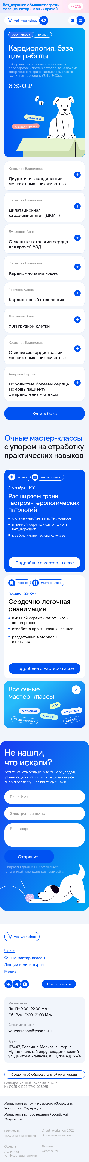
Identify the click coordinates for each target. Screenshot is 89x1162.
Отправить (29, 856)
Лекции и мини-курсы (24, 965)
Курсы (10, 950)
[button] (80, 20)
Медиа (10, 971)
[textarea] (44, 835)
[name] (44, 797)
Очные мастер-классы (24, 958)
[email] (44, 813)
